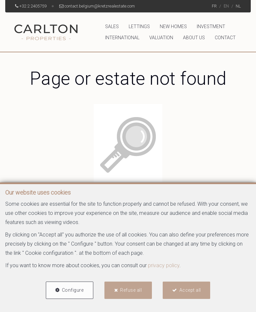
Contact (225, 37)
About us (194, 37)
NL (238, 6)
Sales (112, 26)
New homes (173, 26)
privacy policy (163, 265)
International (122, 37)
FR (214, 6)
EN (226, 6)
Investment (211, 26)
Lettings (139, 26)
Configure (73, 290)
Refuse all (131, 290)
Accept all (190, 290)
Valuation (161, 37)
